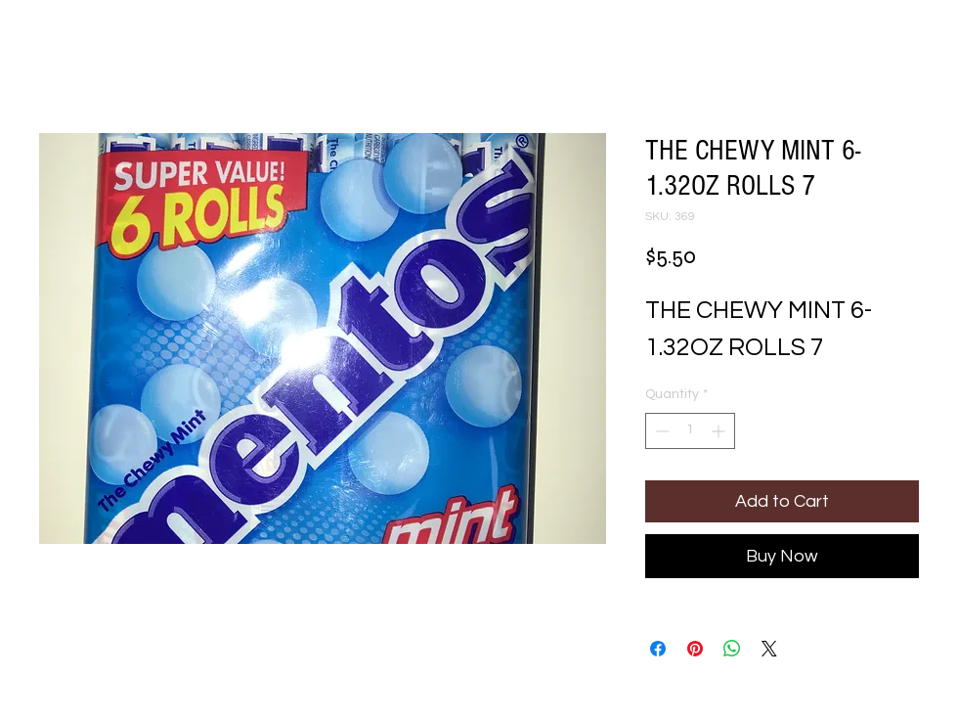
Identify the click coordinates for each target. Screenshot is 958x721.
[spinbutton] (690, 431)
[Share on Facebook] (658, 648)
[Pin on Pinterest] (695, 648)
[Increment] (720, 431)
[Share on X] (769, 648)
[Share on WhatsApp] (732, 648)
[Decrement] (660, 431)
